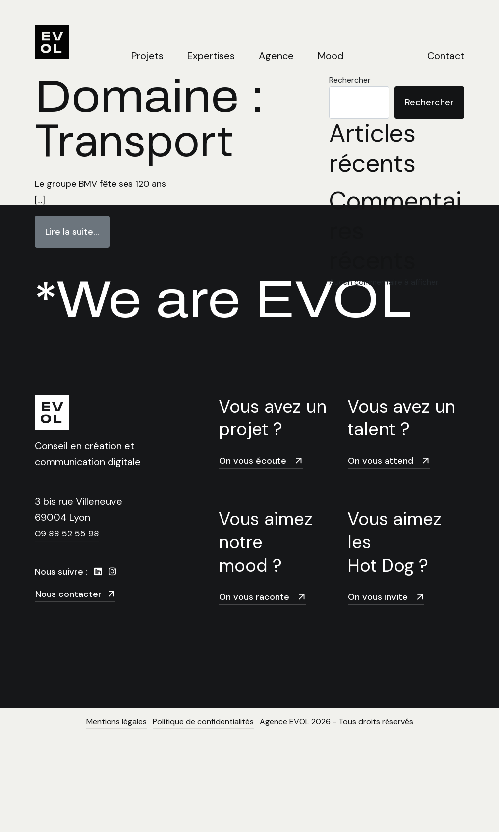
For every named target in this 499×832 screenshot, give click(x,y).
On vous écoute (261, 460)
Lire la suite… (77, 227)
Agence (276, 55)
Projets (147, 55)
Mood (330, 55)
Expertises (211, 55)
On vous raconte (262, 597)
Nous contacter (75, 594)
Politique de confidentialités (203, 721)
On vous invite (386, 597)
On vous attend (389, 460)
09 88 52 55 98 (67, 533)
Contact (445, 55)
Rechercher (429, 102)
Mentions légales (116, 721)
